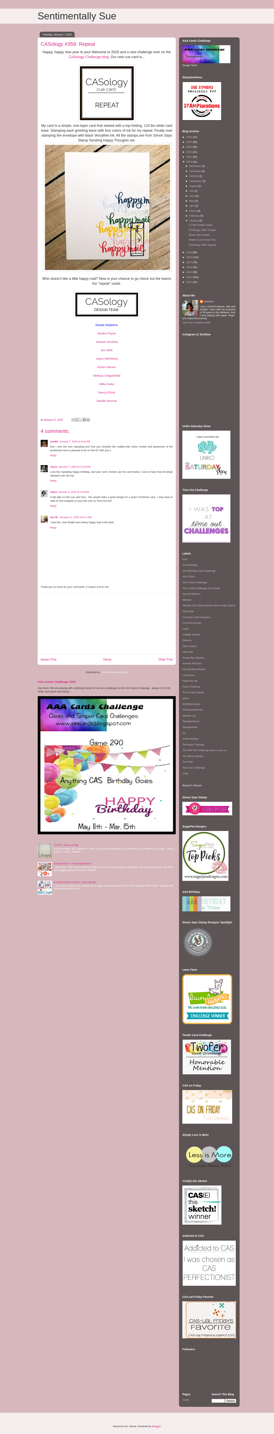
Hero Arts (187, 651)
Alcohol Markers (191, 593)
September (195, 181)
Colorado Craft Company (196, 617)
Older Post (165, 659)
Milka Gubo (106, 384)
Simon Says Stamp (193, 692)
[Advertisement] (107, 623)
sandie (54, 441)
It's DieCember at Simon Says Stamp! (75, 882)
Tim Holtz (187, 761)
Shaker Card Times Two (202, 239)
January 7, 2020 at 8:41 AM (74, 441)
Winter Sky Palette (199, 234)
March (193, 210)
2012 (189, 277)
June (192, 195)
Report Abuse (192, 785)
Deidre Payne (107, 333)
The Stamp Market (192, 756)
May (192, 200)
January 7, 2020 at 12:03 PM (74, 466)
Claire (53, 492)
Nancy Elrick (106, 392)
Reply (53, 455)
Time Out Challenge (193, 767)
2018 (189, 257)
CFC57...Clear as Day (66, 844)
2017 (189, 262)
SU (184, 733)
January (194, 220)
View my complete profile (196, 322)
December (195, 166)
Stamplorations (190, 721)
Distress (187, 640)
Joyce (53, 466)
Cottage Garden (191, 634)
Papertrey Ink (189, 680)
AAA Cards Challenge (194, 582)
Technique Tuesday (193, 744)
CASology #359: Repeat (202, 244)
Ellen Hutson (189, 646)
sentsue (208, 301)
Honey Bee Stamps (193, 657)
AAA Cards (188, 576)
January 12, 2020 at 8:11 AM (75, 517)
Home (107, 659)
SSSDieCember (191, 704)
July (192, 190)
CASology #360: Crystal (202, 230)
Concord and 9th (191, 622)
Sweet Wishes (190, 738)
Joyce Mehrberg (106, 358)
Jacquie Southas (107, 341)
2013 (189, 272)
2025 (189, 137)
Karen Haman (107, 367)
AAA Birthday (189, 565)
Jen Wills (107, 350)
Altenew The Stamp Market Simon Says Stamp (208, 605)
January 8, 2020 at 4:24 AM (73, 492)
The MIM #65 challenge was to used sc (204, 750)
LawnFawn (188, 675)
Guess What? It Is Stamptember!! (72, 863)
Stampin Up (189, 715)
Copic (185, 628)
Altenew (186, 599)
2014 (189, 267)
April (192, 205)
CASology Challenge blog (89, 57)
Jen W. (54, 517)
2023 (189, 146)
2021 (189, 156)
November (195, 171)
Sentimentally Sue (77, 16)
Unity (185, 773)
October (194, 176)
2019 (189, 252)
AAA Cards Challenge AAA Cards (201, 588)
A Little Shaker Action (201, 224)
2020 (189, 161)
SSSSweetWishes (192, 709)
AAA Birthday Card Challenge (199, 570)
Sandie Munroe (107, 400)
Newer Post (48, 659)
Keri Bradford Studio (193, 669)
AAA (184, 559)
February (194, 215)
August (193, 186)
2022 (189, 151)
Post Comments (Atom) (114, 672)
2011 (189, 282)
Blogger (156, 1426)
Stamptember (190, 727)
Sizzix (185, 698)
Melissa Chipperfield (106, 375)
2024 (189, 141)
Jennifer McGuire (192, 663)
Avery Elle (188, 611)
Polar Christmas (191, 686)
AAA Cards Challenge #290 (57, 681)
